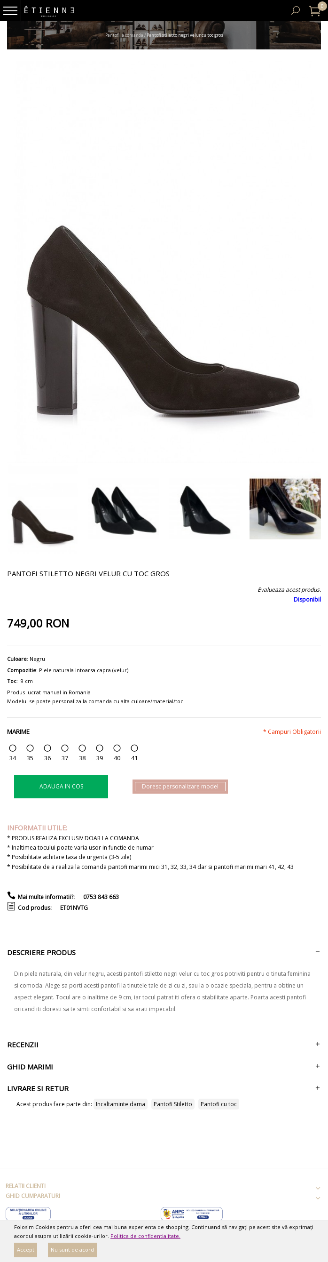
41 (134, 758)
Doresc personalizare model (180, 786)
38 (82, 758)
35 (30, 758)
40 (117, 758)
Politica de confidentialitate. (145, 1235)
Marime (18, 731)
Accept (25, 1249)
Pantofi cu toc (219, 1104)
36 (47, 758)
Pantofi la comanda (124, 35)
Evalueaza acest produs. (289, 590)
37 (65, 758)
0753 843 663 (101, 897)
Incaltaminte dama (120, 1104)
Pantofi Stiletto (173, 1104)
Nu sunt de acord (72, 1249)
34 (12, 758)
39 (99, 758)
